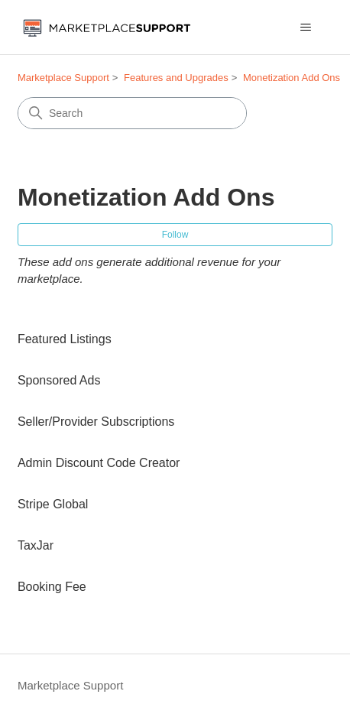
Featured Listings (65, 339)
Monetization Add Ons (291, 77)
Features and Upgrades (176, 77)
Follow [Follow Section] (175, 234)
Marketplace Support (63, 77)
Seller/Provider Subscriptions (96, 421)
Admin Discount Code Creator (99, 462)
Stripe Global (53, 504)
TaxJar (35, 545)
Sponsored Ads (59, 380)
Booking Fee (52, 586)
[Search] (132, 113)
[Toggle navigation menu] (305, 27)
